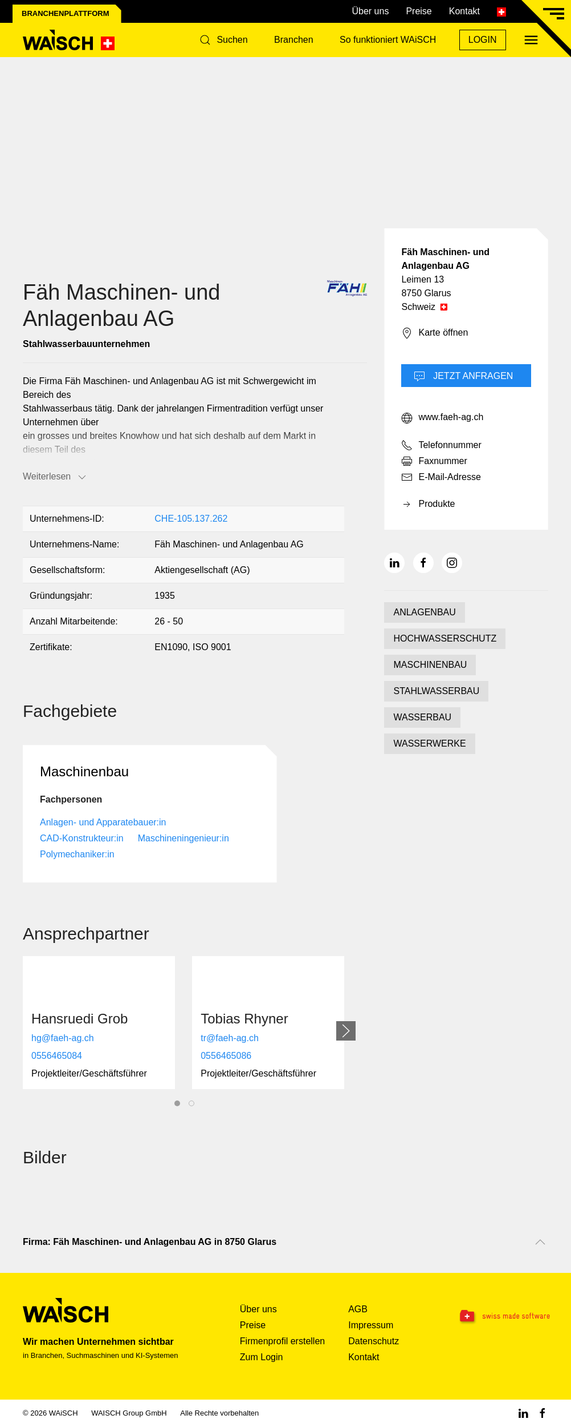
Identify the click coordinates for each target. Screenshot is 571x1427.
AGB (358, 1309)
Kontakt (464, 11)
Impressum (370, 1325)
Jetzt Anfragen (463, 376)
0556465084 (56, 1056)
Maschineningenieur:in (183, 838)
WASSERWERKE (429, 743)
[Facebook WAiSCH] (542, 1413)
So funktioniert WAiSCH (388, 40)
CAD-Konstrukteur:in (82, 838)
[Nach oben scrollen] (540, 1242)
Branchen (293, 40)
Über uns (370, 11)
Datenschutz (373, 1341)
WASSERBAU (422, 717)
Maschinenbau (84, 771)
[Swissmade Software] (502, 1317)
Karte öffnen (434, 333)
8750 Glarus (426, 293)
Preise (418, 11)
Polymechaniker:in (77, 854)
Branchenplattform (65, 13)
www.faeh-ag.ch (442, 418)
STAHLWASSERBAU (436, 691)
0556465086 (226, 1056)
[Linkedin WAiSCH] (523, 1413)
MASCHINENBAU (430, 665)
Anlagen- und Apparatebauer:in (103, 822)
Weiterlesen (55, 477)
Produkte (428, 504)
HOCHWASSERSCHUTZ (444, 638)
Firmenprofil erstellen (282, 1341)
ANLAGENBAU (424, 612)
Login (482, 40)
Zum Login (261, 1357)
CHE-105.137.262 (190, 518)
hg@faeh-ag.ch (62, 1038)
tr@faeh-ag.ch (230, 1038)
